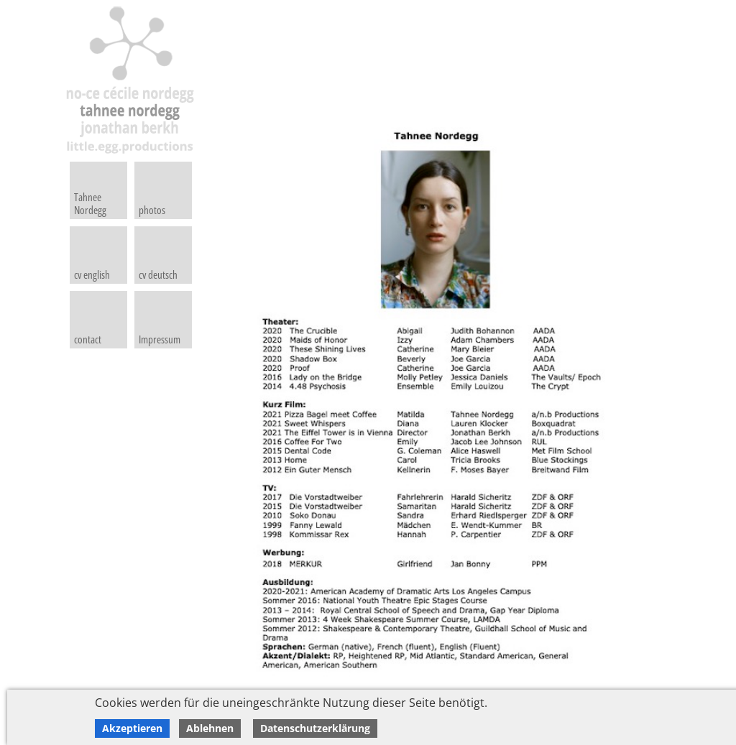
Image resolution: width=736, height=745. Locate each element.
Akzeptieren (132, 728)
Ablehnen (210, 728)
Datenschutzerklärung (315, 728)
